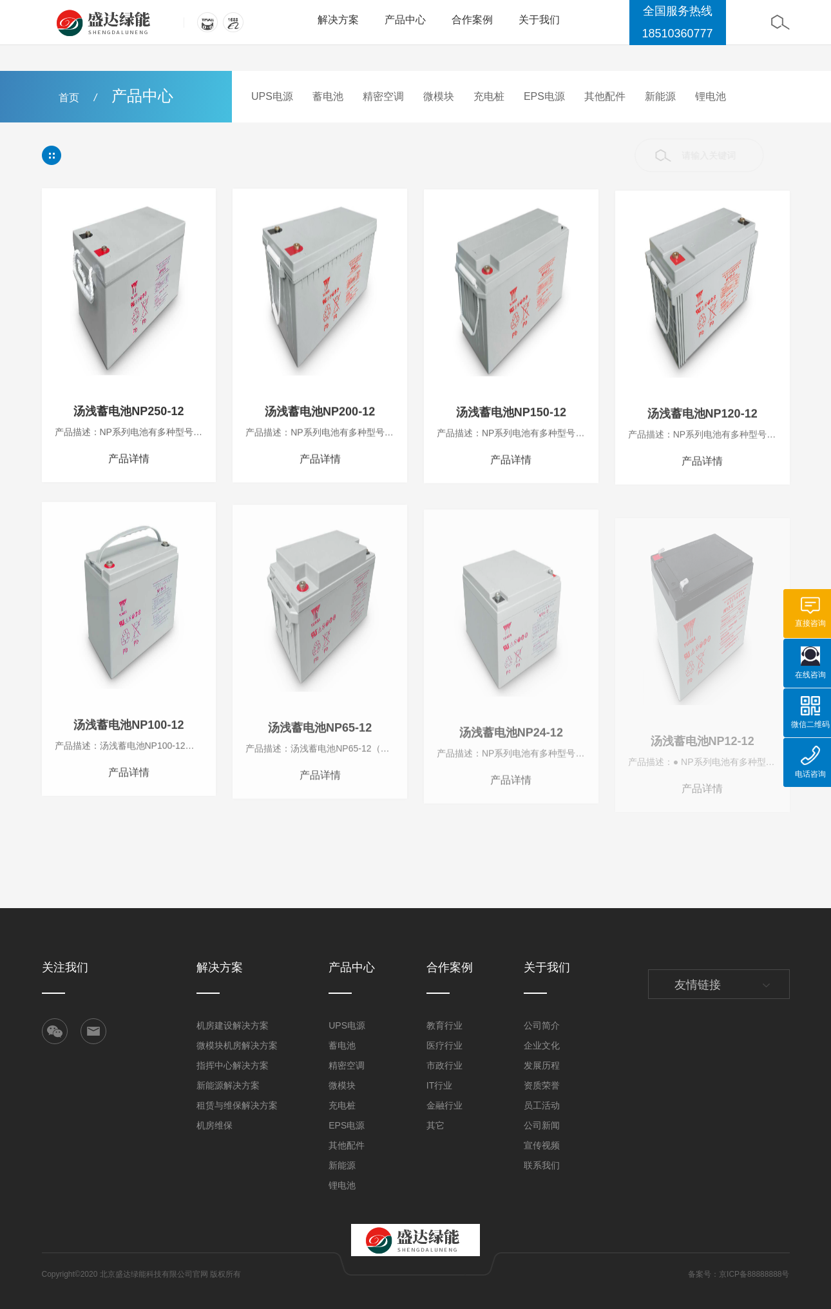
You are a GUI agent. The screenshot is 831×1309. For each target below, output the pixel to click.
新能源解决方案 (228, 1085)
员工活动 (542, 1105)
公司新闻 (542, 1125)
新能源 (660, 96)
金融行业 (444, 1105)
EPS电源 (544, 96)
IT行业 (439, 1085)
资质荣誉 (542, 1085)
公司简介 (542, 1025)
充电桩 (488, 96)
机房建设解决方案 (232, 1025)
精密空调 (383, 96)
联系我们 (542, 1165)
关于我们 (539, 19)
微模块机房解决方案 (237, 1045)
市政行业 (444, 1065)
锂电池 (710, 96)
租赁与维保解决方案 (237, 1105)
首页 (69, 97)
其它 (435, 1125)
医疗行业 (444, 1045)
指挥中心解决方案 (232, 1065)
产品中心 (405, 19)
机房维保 (214, 1125)
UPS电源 (272, 96)
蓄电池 (327, 96)
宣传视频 (542, 1145)
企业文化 (542, 1045)
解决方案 (338, 19)
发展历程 (542, 1065)
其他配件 (605, 96)
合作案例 (472, 19)
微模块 (438, 96)
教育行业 (444, 1025)
